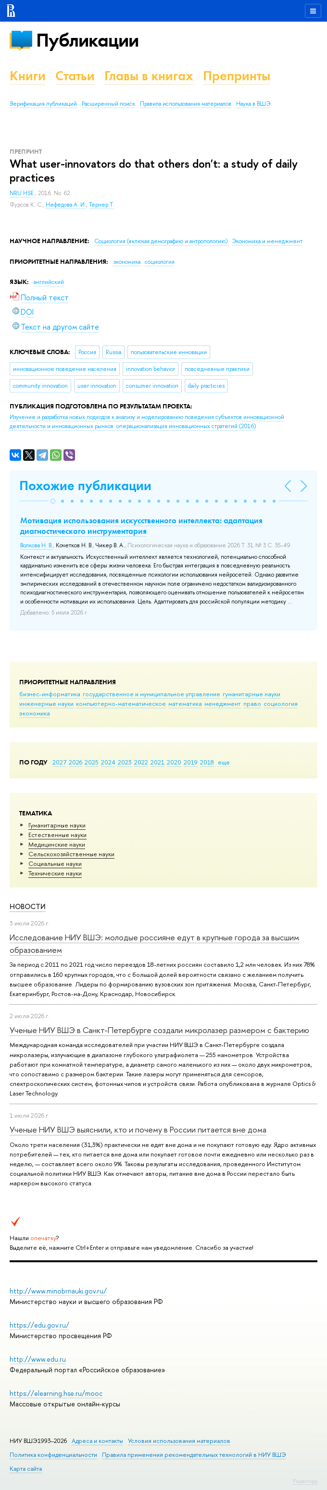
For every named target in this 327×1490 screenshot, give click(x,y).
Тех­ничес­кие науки (55, 873)
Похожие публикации (85, 485)
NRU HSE (22, 193)
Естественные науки (57, 834)
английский (49, 282)
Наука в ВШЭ (253, 104)
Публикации (87, 40)
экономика (34, 713)
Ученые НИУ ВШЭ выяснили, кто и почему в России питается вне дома (138, 1129)
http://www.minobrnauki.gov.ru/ (58, 1290)
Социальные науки (55, 863)
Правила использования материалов (185, 104)
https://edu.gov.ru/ (39, 1325)
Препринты (236, 75)
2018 (207, 762)
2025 (92, 762)
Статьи (75, 75)
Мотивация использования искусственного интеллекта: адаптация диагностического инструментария (141, 525)
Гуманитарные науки (57, 825)
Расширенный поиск (108, 104)
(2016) (147, 421)
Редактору (305, 1481)
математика (185, 703)
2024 (108, 762)
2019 (191, 762)
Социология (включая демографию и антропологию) (161, 241)
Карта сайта (26, 1469)
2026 (75, 762)
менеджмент (222, 703)
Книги (28, 75)
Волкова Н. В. (36, 545)
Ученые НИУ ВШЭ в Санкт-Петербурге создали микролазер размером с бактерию (159, 1029)
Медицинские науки (56, 844)
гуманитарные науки (251, 694)
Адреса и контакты (97, 1441)
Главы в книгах (148, 75)
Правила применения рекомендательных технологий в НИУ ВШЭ (194, 1455)
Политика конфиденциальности (53, 1455)
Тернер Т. (101, 205)
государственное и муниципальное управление (151, 694)
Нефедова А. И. (66, 205)
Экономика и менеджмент (267, 241)
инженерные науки (46, 703)
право (252, 703)
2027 (59, 762)
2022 (141, 762)
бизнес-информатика (49, 694)
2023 (125, 762)
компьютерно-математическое (121, 703)
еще (224, 762)
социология (281, 703)
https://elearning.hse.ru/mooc (56, 1393)
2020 (174, 762)
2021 (157, 762)
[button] (53, 501)
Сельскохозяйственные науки (71, 854)
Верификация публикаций (43, 104)
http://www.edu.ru (38, 1359)
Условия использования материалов (179, 1441)
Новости (28, 906)
